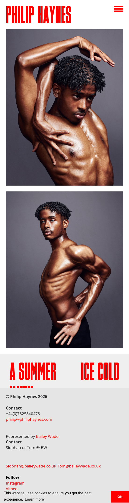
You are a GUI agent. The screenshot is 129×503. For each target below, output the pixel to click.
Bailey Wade (47, 436)
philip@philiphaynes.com (29, 419)
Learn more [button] (34, 499)
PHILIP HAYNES (39, 17)
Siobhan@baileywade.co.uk (31, 466)
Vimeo (12, 488)
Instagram (15, 483)
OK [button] (120, 497)
